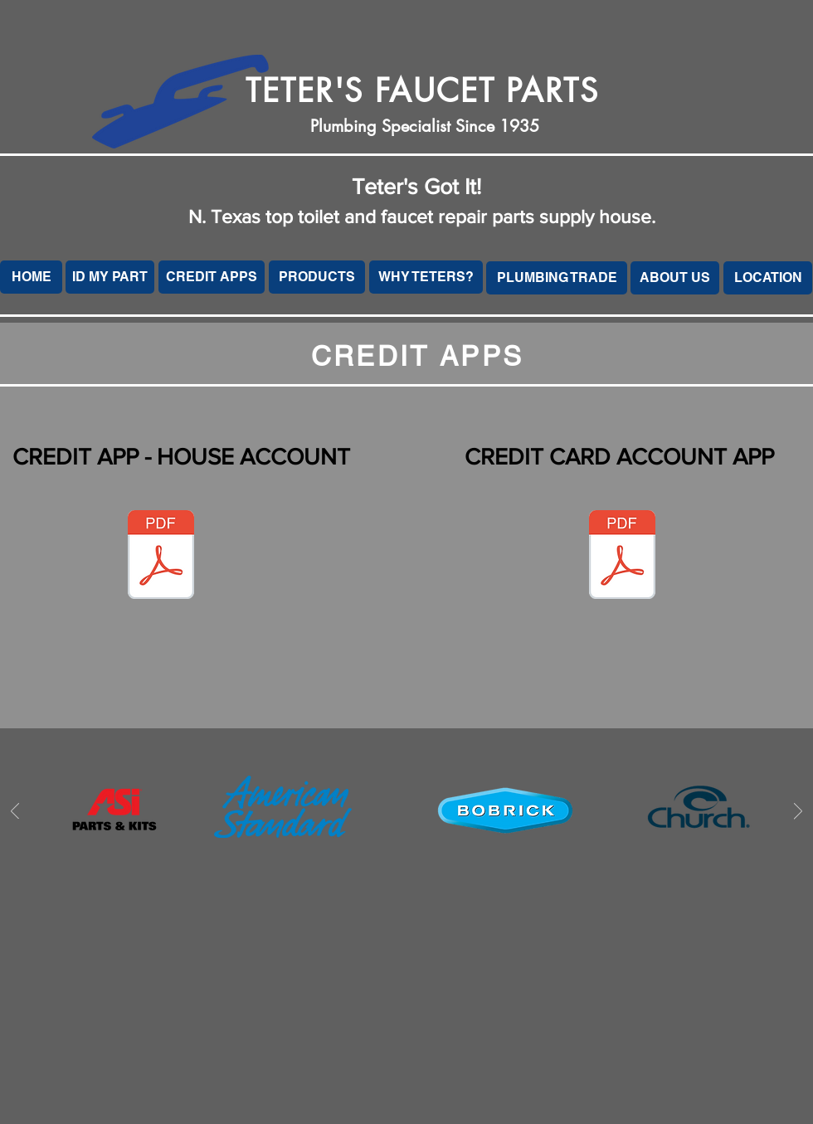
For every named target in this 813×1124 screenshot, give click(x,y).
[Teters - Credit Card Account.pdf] (622, 557)
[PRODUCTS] (317, 277)
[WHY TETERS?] (426, 277)
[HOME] (31, 277)
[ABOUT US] (674, 277)
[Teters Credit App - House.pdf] (161, 557)
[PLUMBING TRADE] (556, 277)
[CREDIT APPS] (211, 277)
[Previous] (15, 812)
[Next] (798, 812)
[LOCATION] (767, 277)
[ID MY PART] (110, 277)
